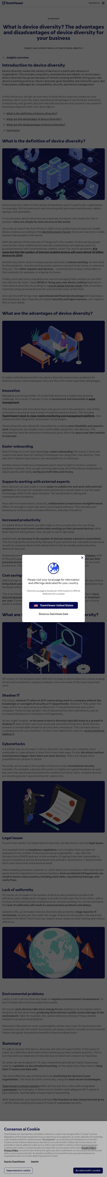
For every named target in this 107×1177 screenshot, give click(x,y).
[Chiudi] (82, 557)
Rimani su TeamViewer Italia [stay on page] (53, 613)
